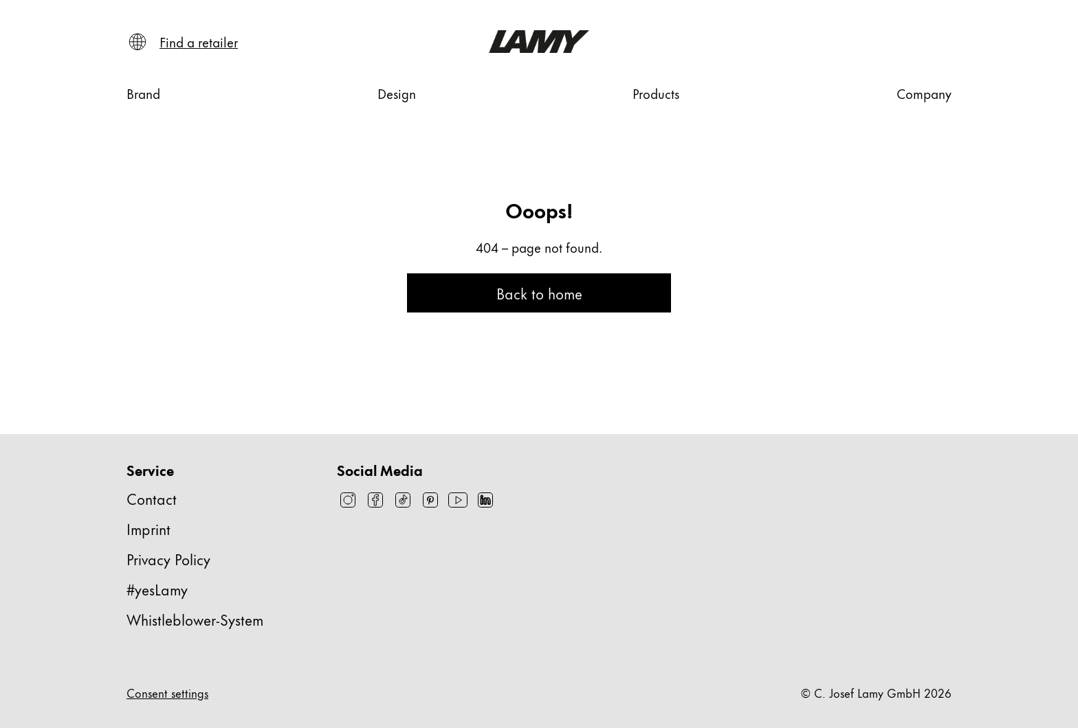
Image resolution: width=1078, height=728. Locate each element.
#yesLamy (157, 589)
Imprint (148, 528)
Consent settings (167, 692)
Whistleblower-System (194, 619)
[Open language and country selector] (137, 42)
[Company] (924, 93)
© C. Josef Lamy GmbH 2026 (876, 692)
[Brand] (143, 93)
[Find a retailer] (199, 42)
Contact (151, 498)
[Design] (396, 93)
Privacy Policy (168, 558)
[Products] (655, 93)
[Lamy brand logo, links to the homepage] (538, 41)
